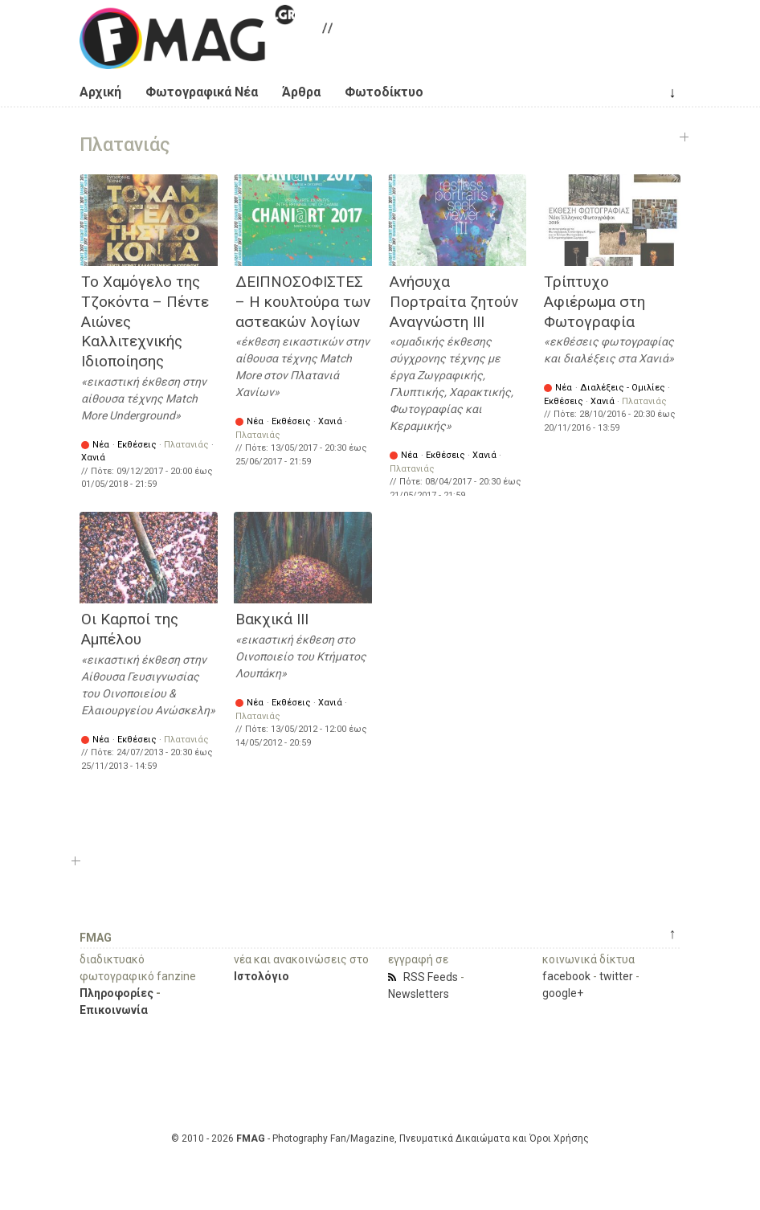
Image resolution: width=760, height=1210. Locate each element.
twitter (616, 976)
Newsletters (418, 993)
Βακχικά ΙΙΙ (271, 619)
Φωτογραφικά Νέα (201, 92)
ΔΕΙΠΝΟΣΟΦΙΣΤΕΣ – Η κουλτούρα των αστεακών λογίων (302, 301)
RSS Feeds (430, 977)
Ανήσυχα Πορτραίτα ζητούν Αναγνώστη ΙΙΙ (454, 301)
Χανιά (93, 457)
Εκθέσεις (137, 444)
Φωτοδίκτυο (384, 92)
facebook (566, 976)
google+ (562, 993)
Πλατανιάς (186, 444)
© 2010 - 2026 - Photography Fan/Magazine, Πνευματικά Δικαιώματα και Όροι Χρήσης (380, 1138)
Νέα (100, 444)
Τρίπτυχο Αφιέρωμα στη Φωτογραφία (594, 301)
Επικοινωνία (114, 1010)
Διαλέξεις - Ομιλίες (622, 387)
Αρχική (100, 92)
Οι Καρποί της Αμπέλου (129, 629)
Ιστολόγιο (261, 976)
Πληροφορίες (116, 993)
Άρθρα (301, 92)
